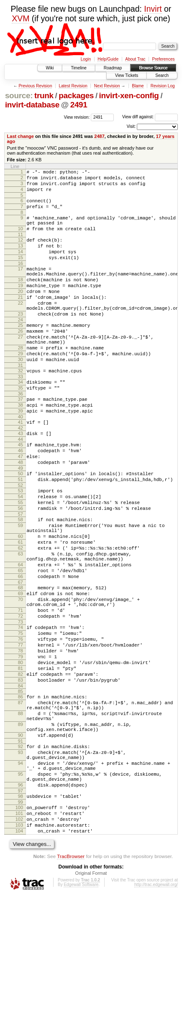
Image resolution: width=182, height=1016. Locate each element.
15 (20, 272)
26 (20, 359)
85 (20, 784)
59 (20, 585)
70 (20, 674)
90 (20, 836)
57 (20, 572)
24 (20, 347)
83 (20, 771)
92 (20, 849)
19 (20, 305)
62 (20, 613)
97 (20, 903)
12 (20, 251)
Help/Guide (107, 59)
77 (20, 728)
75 (20, 714)
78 (20, 735)
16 (20, 279)
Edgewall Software (81, 1005)
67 (20, 654)
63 (20, 620)
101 (19, 928)
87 (20, 796)
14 (20, 265)
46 (20, 498)
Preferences (163, 59)
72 (20, 695)
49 (20, 519)
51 (20, 532)
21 (20, 319)
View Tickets (126, 75)
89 (20, 823)
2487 (99, 136)
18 (20, 298)
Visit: (131, 126)
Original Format (91, 993)
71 (20, 687)
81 (20, 757)
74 (20, 707)
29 (20, 387)
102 (19, 935)
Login (86, 59)
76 (20, 721)
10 (20, 238)
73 (20, 702)
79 (20, 743)
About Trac (135, 59)
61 (20, 606)
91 (20, 843)
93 (20, 856)
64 (20, 633)
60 (20, 598)
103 (19, 942)
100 (19, 921)
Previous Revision (35, 86)
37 (20, 439)
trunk (44, 95)
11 (20, 245)
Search (162, 75)
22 (20, 326)
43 (20, 478)
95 (20, 883)
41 (20, 466)
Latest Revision (73, 86)
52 (20, 539)
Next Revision (107, 86)
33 (20, 414)
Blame (138, 86)
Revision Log (163, 86)
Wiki (50, 68)
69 (20, 667)
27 (20, 366)
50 (20, 524)
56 (20, 565)
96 (20, 896)
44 (20, 485)
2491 (78, 104)
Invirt (152, 8)
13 (20, 258)
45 (20, 491)
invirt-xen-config (129, 95)
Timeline (78, 68)
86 (20, 789)
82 (20, 764)
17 (20, 285)
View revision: (77, 117)
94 (20, 869)
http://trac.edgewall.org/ (156, 1005)
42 (20, 473)
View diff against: (150, 117)
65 (20, 640)
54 (20, 551)
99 (20, 916)
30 (20, 394)
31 (20, 401)
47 (20, 505)
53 (20, 544)
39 (20, 453)
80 (20, 750)
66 (20, 647)
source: (19, 95)
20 (20, 312)
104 (19, 949)
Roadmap (113, 68)
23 (20, 340)
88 (20, 809)
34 (20, 419)
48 (20, 512)
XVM (20, 18)
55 (20, 558)
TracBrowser (71, 976)
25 (20, 352)
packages (76, 95)
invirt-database (32, 104)
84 (20, 778)
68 (20, 660)
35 (20, 426)
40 (20, 460)
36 (20, 433)
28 (20, 380)
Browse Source (153, 68)
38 (20, 446)
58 (20, 578)
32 (20, 407)
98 (20, 909)
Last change (20, 136)
